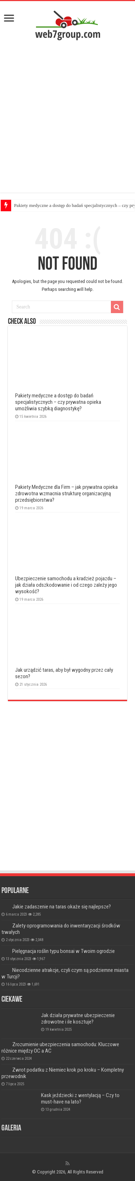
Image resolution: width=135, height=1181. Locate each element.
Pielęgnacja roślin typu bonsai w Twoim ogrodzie (63, 951)
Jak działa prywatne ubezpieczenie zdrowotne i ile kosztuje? (78, 1018)
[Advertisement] (67, 118)
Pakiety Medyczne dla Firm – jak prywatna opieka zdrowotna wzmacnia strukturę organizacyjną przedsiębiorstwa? (66, 493)
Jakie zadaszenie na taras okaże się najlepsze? (61, 906)
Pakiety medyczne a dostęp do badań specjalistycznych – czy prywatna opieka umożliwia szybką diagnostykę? (58, 402)
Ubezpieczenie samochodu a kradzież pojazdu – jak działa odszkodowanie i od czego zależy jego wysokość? (66, 585)
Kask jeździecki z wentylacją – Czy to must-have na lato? (80, 1098)
